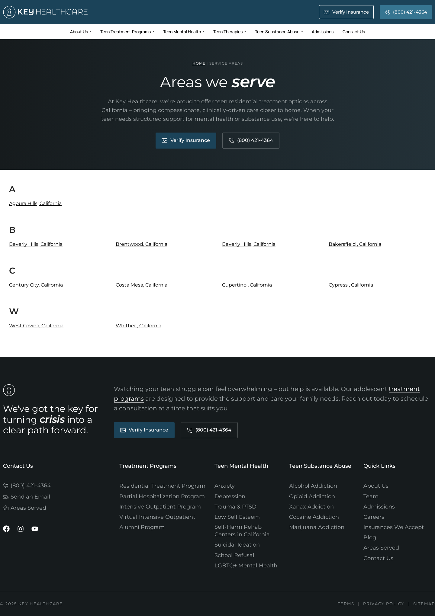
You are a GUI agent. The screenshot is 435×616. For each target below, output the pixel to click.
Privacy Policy (383, 603)
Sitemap (424, 603)
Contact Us (18, 466)
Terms (345, 603)
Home (198, 63)
